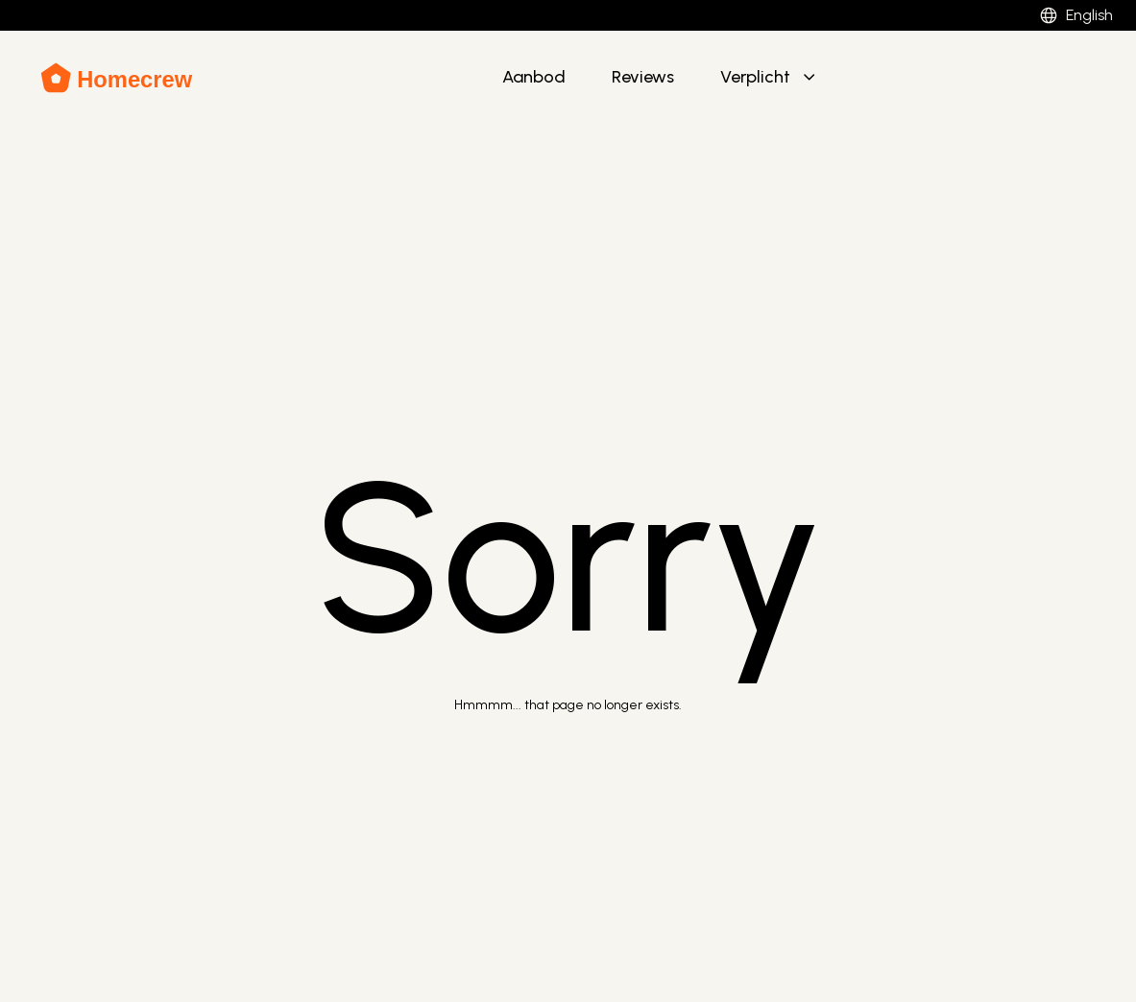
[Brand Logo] (117, 77)
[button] (769, 77)
